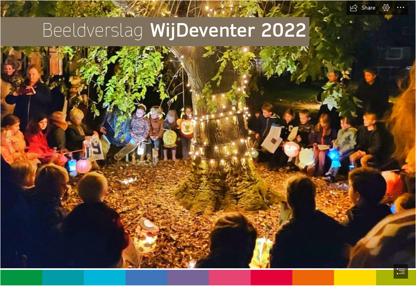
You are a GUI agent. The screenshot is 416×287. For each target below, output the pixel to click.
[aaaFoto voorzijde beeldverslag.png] (208, 134)
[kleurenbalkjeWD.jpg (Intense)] (208, 277)
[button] (362, 7)
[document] (208, 143)
